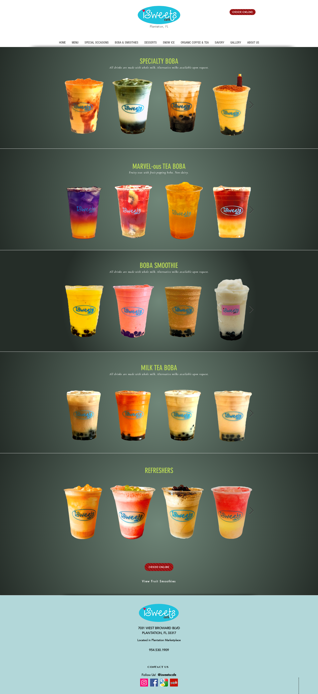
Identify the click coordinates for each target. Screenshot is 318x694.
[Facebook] (154, 683)
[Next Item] (251, 105)
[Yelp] (174, 683)
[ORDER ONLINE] (243, 12)
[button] (97, 42)
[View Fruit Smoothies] (158, 581)
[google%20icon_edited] (164, 683)
